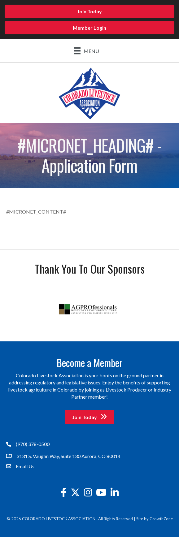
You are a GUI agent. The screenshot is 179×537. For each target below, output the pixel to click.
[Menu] (86, 50)
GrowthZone (161, 518)
